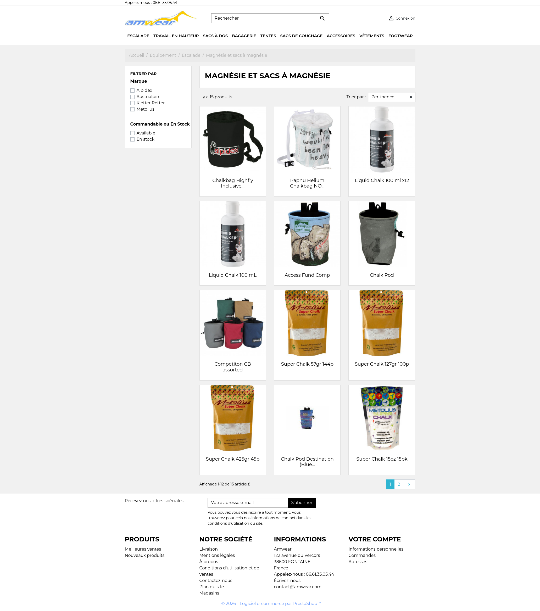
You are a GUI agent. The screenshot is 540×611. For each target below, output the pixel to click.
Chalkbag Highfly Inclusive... (232, 183)
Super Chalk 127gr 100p (382, 364)
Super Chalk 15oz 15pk (381, 459)
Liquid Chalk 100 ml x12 (382, 180)
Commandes (362, 555)
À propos (208, 561)
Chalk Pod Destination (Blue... (307, 462)
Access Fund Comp (307, 275)
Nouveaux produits (145, 555)
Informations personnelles (376, 549)
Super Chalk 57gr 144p (307, 364)
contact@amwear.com (298, 586)
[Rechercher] (270, 18)
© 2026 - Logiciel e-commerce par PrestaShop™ (271, 603)
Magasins (209, 593)
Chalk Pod (382, 275)
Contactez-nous (215, 580)
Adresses (358, 561)
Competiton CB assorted (232, 367)
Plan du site (211, 586)
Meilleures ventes (143, 549)
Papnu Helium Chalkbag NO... (307, 183)
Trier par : (356, 96)
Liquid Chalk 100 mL (233, 275)
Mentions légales (217, 555)
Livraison (208, 549)
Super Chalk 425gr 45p (233, 459)
